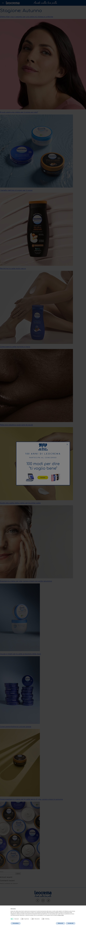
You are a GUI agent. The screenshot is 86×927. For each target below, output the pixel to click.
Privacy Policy (61, 915)
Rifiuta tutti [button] (60, 923)
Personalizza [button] (16, 923)
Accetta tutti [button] (70, 923)
